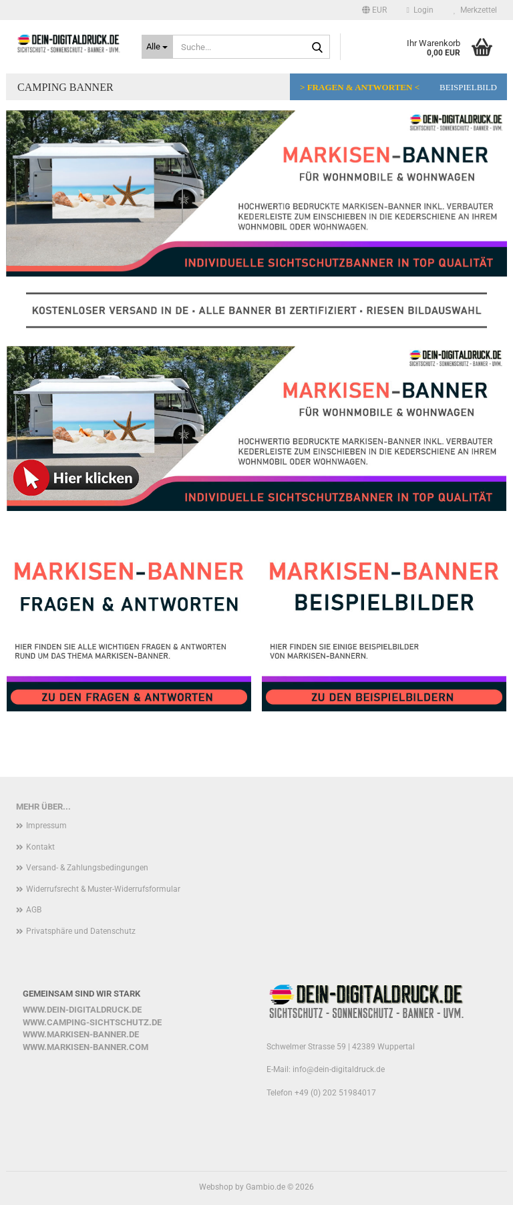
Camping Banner (65, 87)
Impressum (46, 825)
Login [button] (420, 10)
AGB (33, 909)
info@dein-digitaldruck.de (339, 1069)
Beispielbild (468, 87)
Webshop (216, 1187)
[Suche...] (158, 47)
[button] (374, 10)
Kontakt (40, 847)
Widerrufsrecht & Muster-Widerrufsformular (103, 889)
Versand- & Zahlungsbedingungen (87, 867)
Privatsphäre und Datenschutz (81, 931)
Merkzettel (475, 10)
